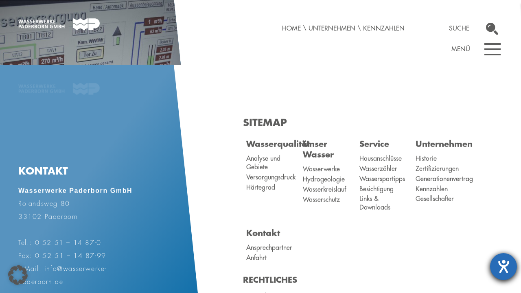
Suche (459, 28)
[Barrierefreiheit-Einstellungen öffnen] (503, 266)
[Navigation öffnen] (492, 49)
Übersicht (87, 183)
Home (291, 28)
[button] (18, 275)
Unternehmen (332, 28)
